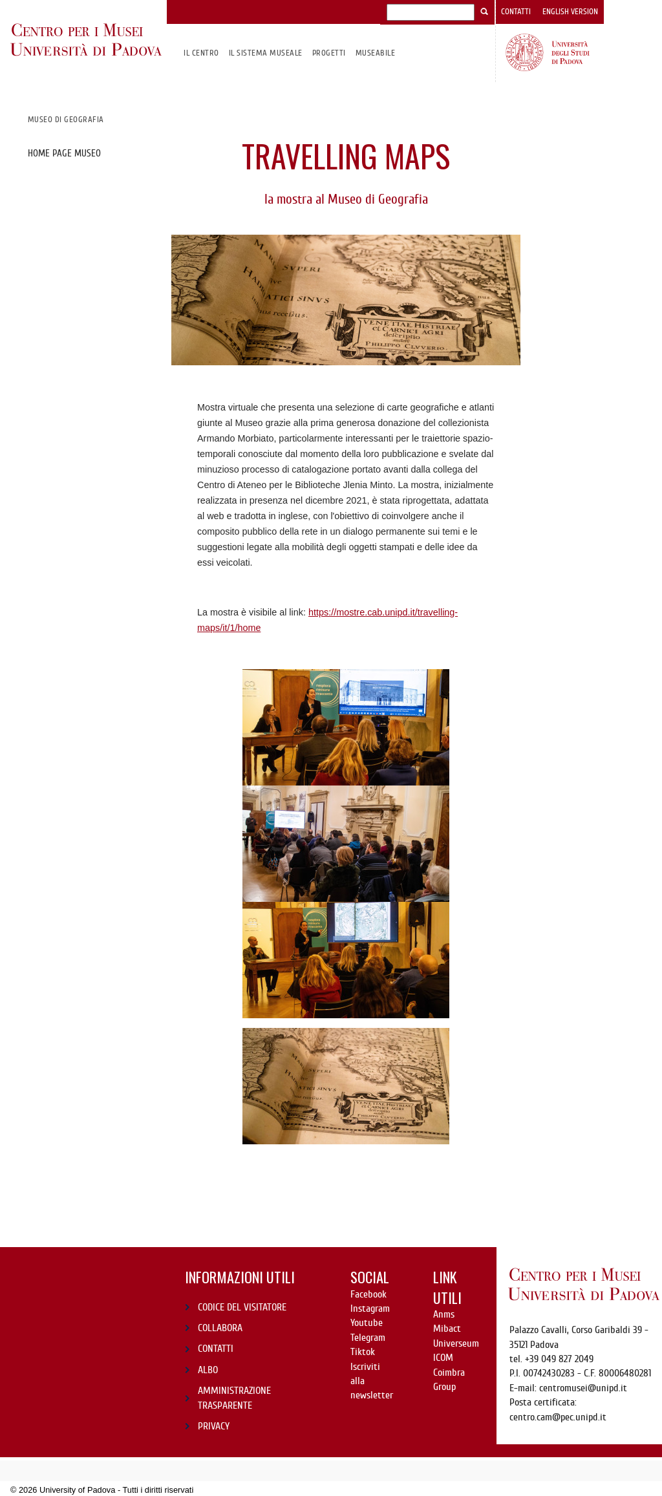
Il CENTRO (201, 53)
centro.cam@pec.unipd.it (557, 1417)
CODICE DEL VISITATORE (242, 1307)
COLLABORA (220, 1328)
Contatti (516, 11)
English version (570, 11)
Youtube (366, 1323)
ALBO (208, 1370)
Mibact (447, 1328)
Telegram (367, 1337)
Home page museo (64, 153)
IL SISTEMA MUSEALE (266, 53)
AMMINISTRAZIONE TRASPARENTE (234, 1398)
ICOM (443, 1357)
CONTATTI (215, 1348)
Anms (443, 1314)
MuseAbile (375, 53)
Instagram (370, 1308)
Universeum (456, 1343)
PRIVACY (214, 1426)
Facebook (368, 1294)
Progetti (329, 53)
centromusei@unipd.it (583, 1388)
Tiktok (362, 1352)
